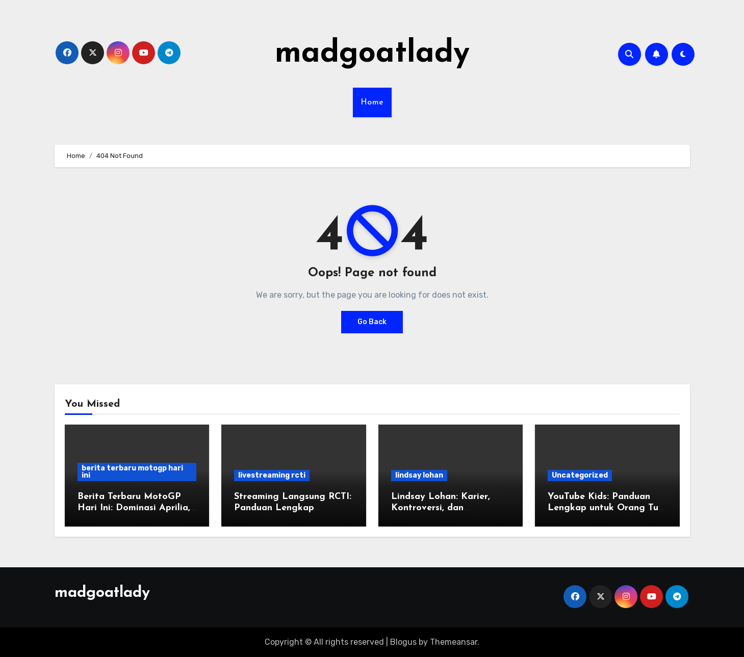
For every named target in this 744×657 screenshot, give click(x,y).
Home (372, 102)
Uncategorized (580, 475)
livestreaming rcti (271, 475)
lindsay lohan (419, 475)
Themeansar (453, 642)
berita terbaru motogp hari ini (132, 472)
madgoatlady (372, 54)
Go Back (372, 322)
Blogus (403, 642)
